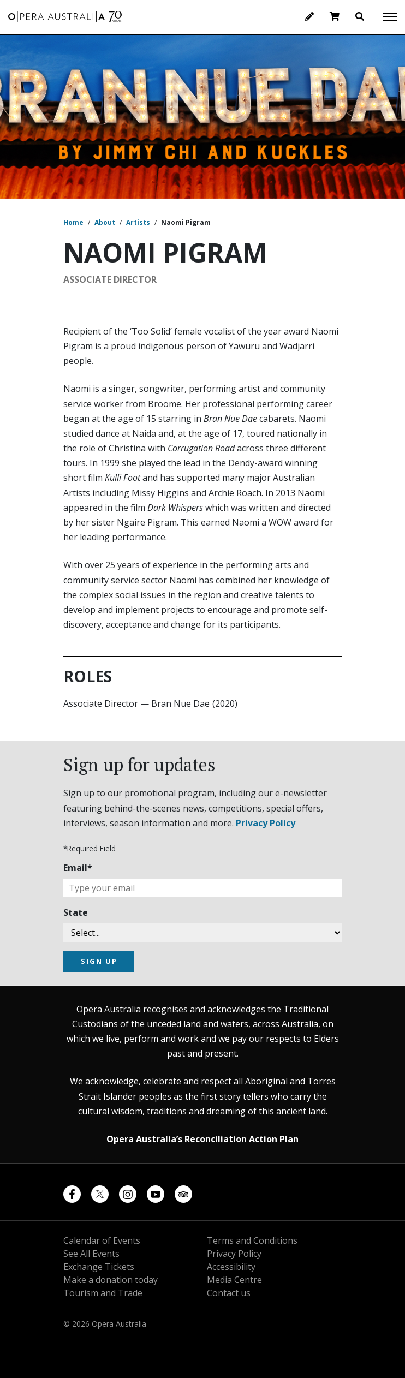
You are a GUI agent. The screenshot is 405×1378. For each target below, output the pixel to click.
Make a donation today (110, 1280)
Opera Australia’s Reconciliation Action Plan (202, 1139)
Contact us (229, 1293)
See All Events (91, 1254)
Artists (138, 222)
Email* (77, 868)
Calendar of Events (101, 1240)
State (75, 912)
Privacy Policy (265, 823)
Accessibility (231, 1267)
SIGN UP (99, 961)
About (104, 222)
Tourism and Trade (102, 1293)
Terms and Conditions (252, 1240)
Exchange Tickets (98, 1267)
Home (73, 222)
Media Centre (234, 1280)
